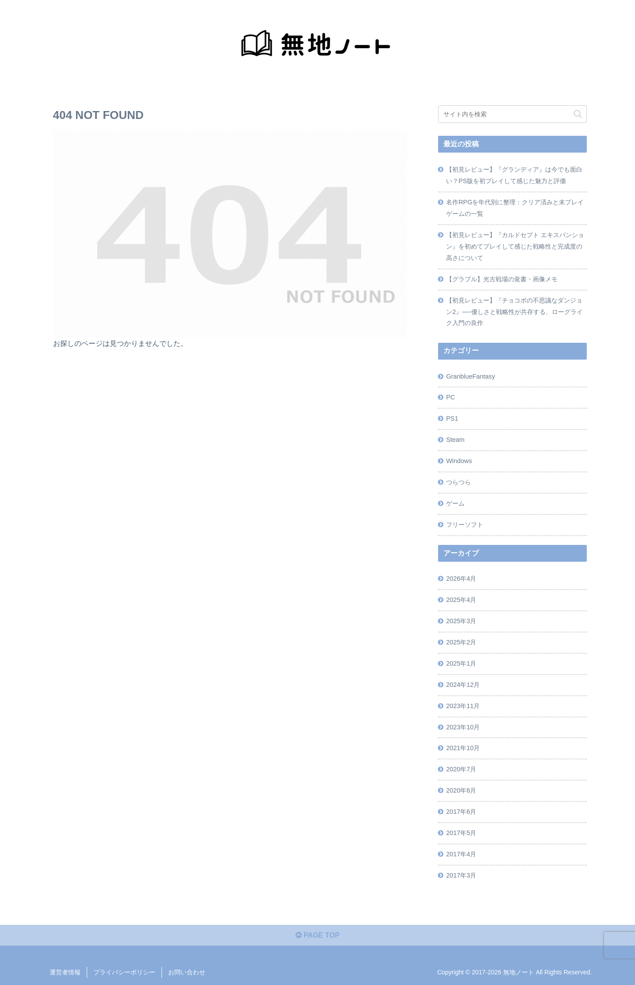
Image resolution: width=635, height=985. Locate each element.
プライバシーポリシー (124, 972)
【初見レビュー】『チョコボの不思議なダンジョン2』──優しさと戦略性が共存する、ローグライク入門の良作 (514, 312)
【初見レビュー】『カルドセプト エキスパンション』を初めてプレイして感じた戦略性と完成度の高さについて (515, 246)
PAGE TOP (318, 935)
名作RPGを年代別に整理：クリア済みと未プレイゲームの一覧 (515, 208)
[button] (577, 114)
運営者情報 (65, 972)
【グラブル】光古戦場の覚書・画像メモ (502, 279)
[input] (512, 114)
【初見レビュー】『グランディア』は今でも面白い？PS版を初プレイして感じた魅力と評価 (514, 175)
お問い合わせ (186, 972)
